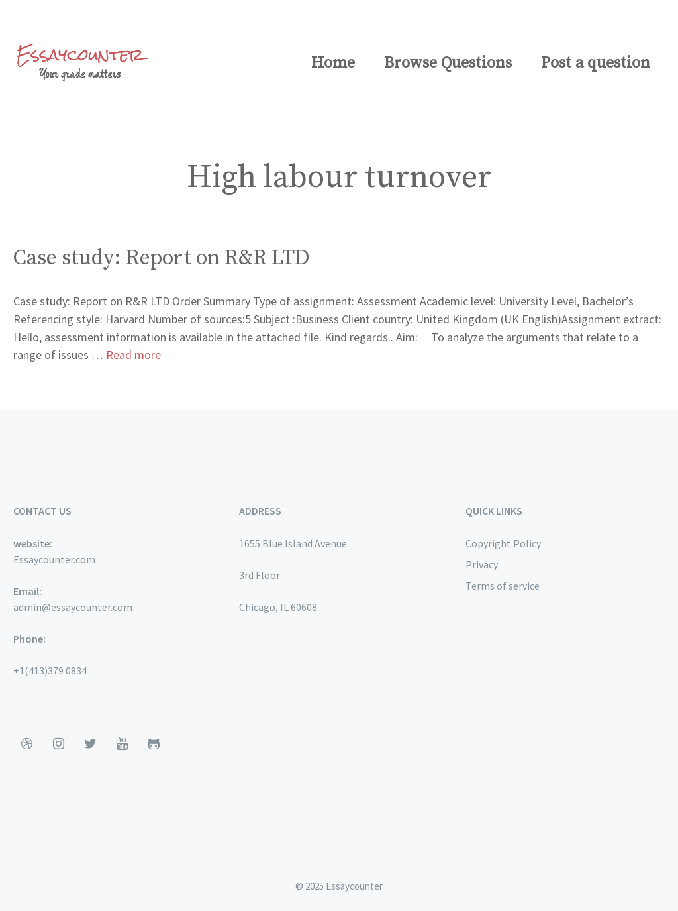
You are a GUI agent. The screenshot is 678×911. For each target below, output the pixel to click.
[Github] (153, 744)
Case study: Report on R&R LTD (161, 258)
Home (333, 63)
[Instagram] (58, 744)
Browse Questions (448, 63)
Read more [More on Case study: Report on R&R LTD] (133, 354)
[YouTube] (122, 744)
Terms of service (502, 585)
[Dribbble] (26, 744)
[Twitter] (90, 744)
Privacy (481, 564)
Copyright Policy (503, 543)
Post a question (595, 63)
